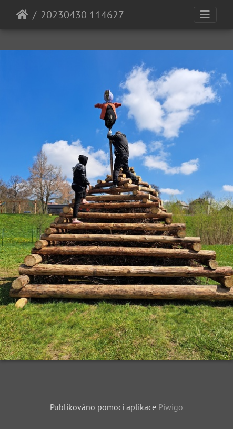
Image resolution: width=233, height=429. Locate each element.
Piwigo (170, 407)
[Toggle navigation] (205, 15)
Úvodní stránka (22, 15)
